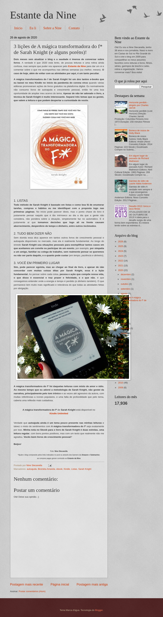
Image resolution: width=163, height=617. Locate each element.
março (124, 323)
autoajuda (32, 469)
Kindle (67, 469)
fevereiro (125, 328)
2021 (121, 265)
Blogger (99, 610)
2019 (121, 339)
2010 (121, 382)
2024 (121, 251)
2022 (121, 260)
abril (123, 318)
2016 (121, 353)
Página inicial (60, 584)
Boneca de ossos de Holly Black (139, 131)
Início (18, 28)
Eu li (32, 28)
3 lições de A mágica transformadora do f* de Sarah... (133, 300)
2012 (121, 373)
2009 (121, 387)
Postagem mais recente (26, 584)
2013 (121, 368)
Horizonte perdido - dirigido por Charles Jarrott (139, 105)
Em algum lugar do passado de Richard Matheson (139, 158)
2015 (121, 358)
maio (123, 314)
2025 (121, 246)
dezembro (126, 274)
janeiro (124, 333)
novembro (126, 279)
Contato (74, 28)
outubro (125, 284)
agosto (124, 293)
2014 (121, 363)
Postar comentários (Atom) (32, 591)
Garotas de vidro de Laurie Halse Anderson (140, 182)
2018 (121, 344)
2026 (121, 241)
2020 (121, 270)
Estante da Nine (43, 15)
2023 (121, 256)
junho (124, 309)
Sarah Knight (84, 469)
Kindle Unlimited (59, 413)
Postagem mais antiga (92, 584)
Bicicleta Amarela (46, 469)
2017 (121, 349)
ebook (59, 469)
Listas (74, 469)
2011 (121, 378)
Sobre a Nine (52, 28)
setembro (126, 289)
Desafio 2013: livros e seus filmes (140, 207)
